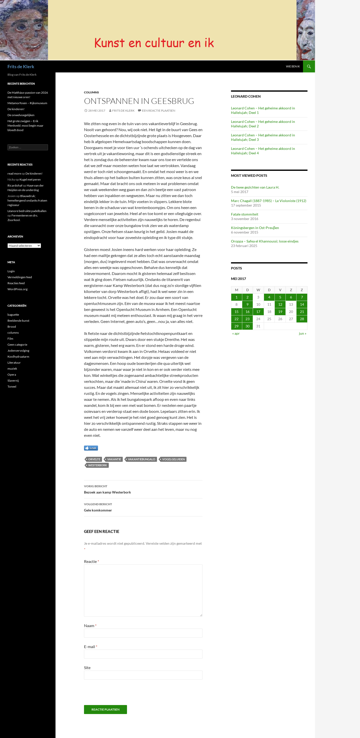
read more (14, 173)
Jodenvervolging (18, 350)
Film (10, 338)
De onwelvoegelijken (21, 115)
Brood (12, 326)
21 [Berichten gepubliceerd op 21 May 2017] (302, 311)
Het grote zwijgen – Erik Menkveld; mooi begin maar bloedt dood (26, 125)
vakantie (114, 459)
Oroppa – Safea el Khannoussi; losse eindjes (264, 241)
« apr (236, 333)
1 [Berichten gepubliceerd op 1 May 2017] (237, 297)
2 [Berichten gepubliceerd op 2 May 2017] (247, 297)
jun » (302, 333)
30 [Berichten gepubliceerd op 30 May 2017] (248, 326)
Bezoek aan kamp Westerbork (143, 488)
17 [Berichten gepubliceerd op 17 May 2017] (258, 311)
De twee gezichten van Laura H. (255, 187)
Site (87, 667)
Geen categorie (17, 344)
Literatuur (14, 362)
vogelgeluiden (173, 459)
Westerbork (97, 465)
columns (91, 92)
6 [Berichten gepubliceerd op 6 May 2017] (291, 297)
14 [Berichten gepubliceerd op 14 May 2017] (302, 304)
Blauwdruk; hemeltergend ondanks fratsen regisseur (27, 200)
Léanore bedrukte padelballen (27, 211)
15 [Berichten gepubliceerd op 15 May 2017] (236, 311)
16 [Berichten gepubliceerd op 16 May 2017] (248, 311)
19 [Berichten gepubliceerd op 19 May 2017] (280, 311)
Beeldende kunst (18, 320)
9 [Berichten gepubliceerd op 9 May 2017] (247, 304)
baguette (13, 314)
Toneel (12, 386)
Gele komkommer (143, 506)
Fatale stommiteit (244, 214)
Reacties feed (16, 283)
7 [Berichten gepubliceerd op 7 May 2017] (302, 297)
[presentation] (118, 694)
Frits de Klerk (21, 66)
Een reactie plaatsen (158, 110)
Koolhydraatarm (18, 356)
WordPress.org (18, 289)
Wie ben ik (293, 66)
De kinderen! (16, 109)
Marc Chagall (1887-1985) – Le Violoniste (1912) (268, 201)
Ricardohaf (15, 185)
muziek (12, 368)
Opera (12, 374)
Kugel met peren (30, 179)
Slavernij (13, 380)
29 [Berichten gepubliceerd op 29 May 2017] (236, 326)
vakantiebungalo (141, 459)
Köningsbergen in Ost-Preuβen (255, 228)
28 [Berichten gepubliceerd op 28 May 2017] (302, 319)
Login (11, 271)
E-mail (90, 646)
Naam (90, 625)
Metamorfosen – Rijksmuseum (27, 103)
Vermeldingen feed (20, 277)
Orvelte (94, 459)
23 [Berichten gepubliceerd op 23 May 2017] (248, 319)
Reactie (91, 561)
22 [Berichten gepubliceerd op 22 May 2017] (236, 319)
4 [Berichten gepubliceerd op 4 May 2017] (269, 297)
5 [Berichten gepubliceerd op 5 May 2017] (280, 297)
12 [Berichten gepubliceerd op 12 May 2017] (280, 304)
